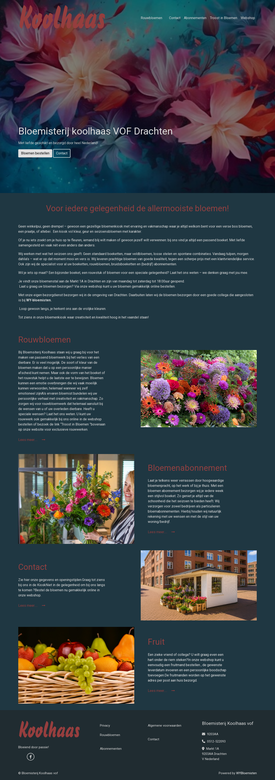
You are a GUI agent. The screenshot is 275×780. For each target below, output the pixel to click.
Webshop (248, 18)
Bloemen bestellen (35, 153)
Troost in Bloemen (223, 18)
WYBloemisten (246, 773)
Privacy (105, 725)
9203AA (210, 734)
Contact (174, 18)
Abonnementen (195, 18)
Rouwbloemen (151, 18)
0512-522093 (214, 741)
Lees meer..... (31, 440)
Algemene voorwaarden (164, 725)
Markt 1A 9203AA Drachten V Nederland (214, 754)
